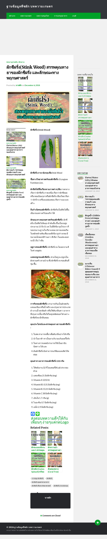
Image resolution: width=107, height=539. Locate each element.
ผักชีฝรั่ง (49, 483)
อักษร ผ (22, 62)
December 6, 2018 (33, 89)
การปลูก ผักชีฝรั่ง (37, 483)
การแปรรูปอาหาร (60, 16)
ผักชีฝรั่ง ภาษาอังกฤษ (61, 490)
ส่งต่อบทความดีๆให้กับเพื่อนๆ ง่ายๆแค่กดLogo (50, 424)
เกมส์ (74, 16)
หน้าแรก (12, 16)
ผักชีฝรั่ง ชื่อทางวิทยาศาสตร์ (41, 490)
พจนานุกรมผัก (12, 62)
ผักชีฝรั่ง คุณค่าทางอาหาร (40, 486)
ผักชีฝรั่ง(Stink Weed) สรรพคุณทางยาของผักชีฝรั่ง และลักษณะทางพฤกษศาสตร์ (36, 75)
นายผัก (19, 89)
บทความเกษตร (25, 16)
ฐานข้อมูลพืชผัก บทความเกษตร (29, 6)
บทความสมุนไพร (43, 16)
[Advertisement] (53, 37)
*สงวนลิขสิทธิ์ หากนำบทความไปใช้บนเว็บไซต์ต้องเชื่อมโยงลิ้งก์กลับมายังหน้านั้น (44, 535)
